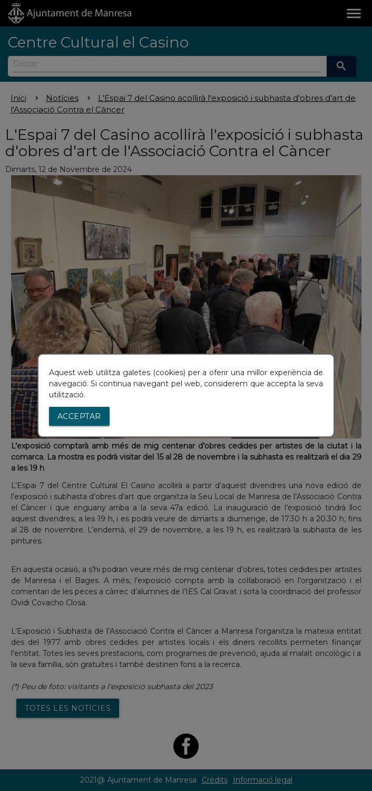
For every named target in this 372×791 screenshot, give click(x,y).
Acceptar (79, 416)
